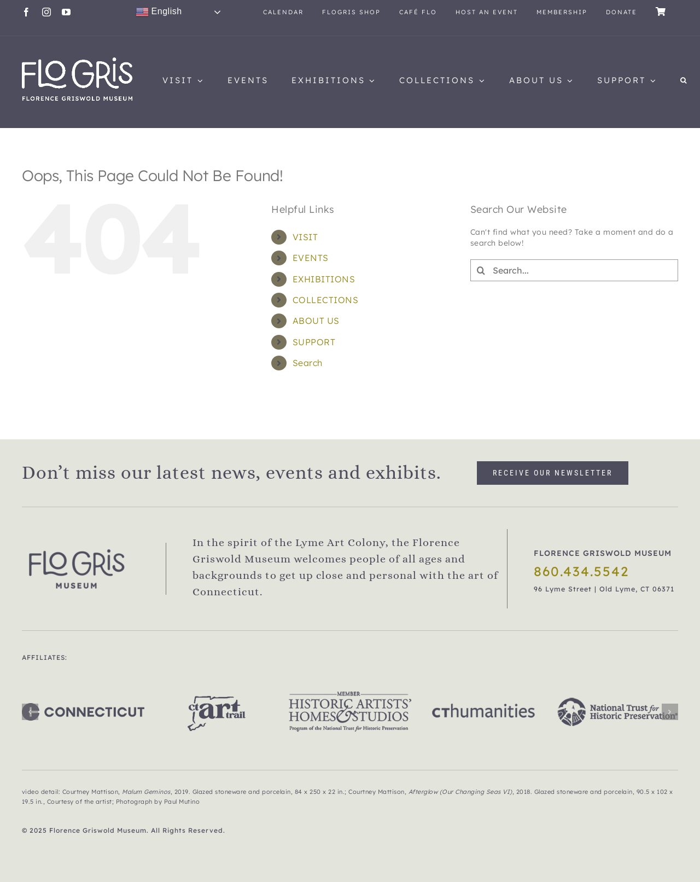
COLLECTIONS (326, 299)
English (159, 12)
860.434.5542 (581, 571)
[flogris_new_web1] (77, 61)
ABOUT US (316, 320)
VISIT (305, 236)
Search (308, 362)
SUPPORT (314, 341)
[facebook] (26, 12)
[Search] (481, 270)
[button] (684, 80)
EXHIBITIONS (324, 279)
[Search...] (574, 270)
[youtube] (66, 12)
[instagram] (46, 12)
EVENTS (311, 257)
